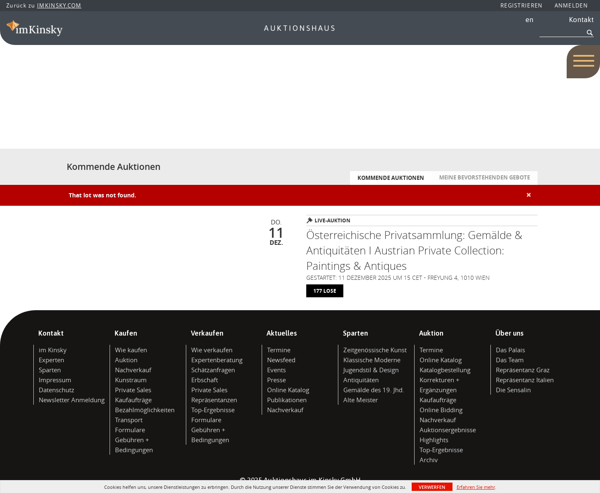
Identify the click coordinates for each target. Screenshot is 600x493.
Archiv (429, 460)
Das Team (510, 360)
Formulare (130, 430)
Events (276, 370)
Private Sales (133, 390)
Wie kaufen (131, 350)
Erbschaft (204, 380)
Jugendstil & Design (371, 370)
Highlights (434, 440)
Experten (51, 360)
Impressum (55, 380)
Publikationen (287, 400)
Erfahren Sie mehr (476, 487)
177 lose (324, 290)
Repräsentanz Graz (523, 370)
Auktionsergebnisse (448, 430)
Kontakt (581, 19)
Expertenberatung (216, 360)
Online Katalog (288, 390)
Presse (276, 380)
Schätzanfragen (213, 370)
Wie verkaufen (211, 350)
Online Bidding (441, 410)
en (529, 19)
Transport (128, 420)
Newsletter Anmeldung (72, 400)
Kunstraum (131, 380)
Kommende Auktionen (391, 178)
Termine (278, 350)
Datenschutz (56, 390)
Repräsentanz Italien (525, 380)
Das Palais (510, 350)
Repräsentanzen (214, 400)
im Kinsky (53, 350)
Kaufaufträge (133, 400)
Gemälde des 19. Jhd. (373, 390)
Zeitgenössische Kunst (375, 350)
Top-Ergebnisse (213, 410)
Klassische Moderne (371, 360)
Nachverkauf (133, 370)
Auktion (126, 360)
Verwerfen (432, 487)
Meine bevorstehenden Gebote (484, 177)
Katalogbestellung (445, 370)
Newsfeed (281, 360)
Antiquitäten (361, 380)
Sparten (50, 370)
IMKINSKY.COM (59, 5)
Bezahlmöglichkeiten (145, 410)
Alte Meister (360, 400)
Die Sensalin (513, 390)
